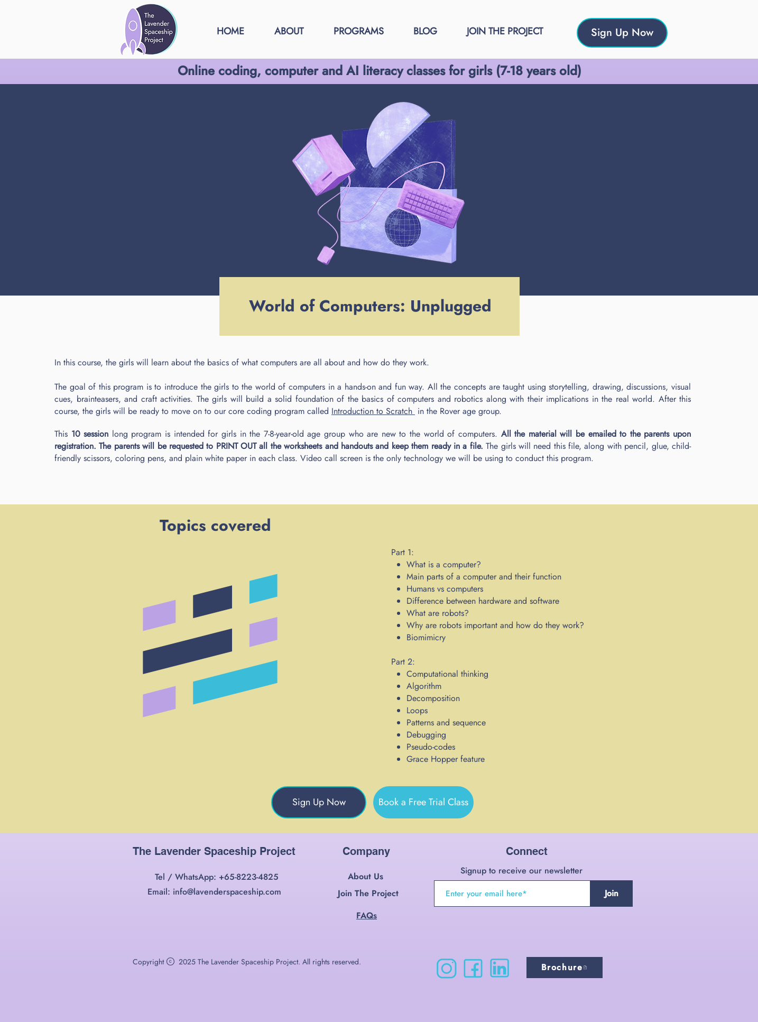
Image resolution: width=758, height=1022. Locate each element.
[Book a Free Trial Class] (423, 802)
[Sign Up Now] (622, 33)
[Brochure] (564, 967)
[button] (358, 31)
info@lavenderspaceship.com (227, 892)
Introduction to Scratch (373, 411)
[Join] (611, 893)
